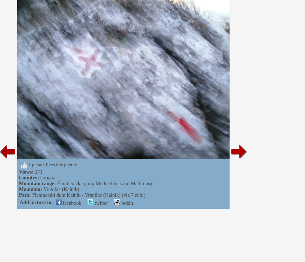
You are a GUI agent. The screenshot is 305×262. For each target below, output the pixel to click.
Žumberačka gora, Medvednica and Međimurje (105, 183)
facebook (69, 203)
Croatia (47, 177)
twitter (97, 203)
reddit (123, 203)
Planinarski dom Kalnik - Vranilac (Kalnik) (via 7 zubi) (88, 195)
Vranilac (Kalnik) (61, 189)
